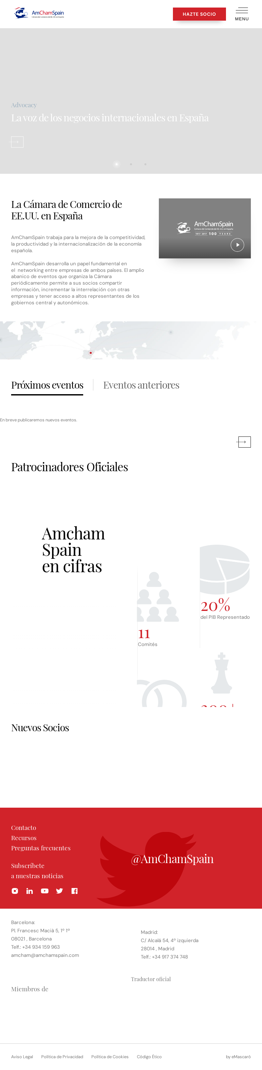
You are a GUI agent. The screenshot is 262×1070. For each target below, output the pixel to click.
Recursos (24, 837)
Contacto (23, 827)
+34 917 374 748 (170, 956)
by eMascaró (238, 1057)
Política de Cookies (110, 1057)
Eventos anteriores (141, 385)
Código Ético (149, 1057)
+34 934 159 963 (41, 946)
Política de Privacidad (62, 1057)
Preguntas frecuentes (41, 847)
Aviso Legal (22, 1057)
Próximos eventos (47, 385)
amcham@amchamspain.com (45, 955)
